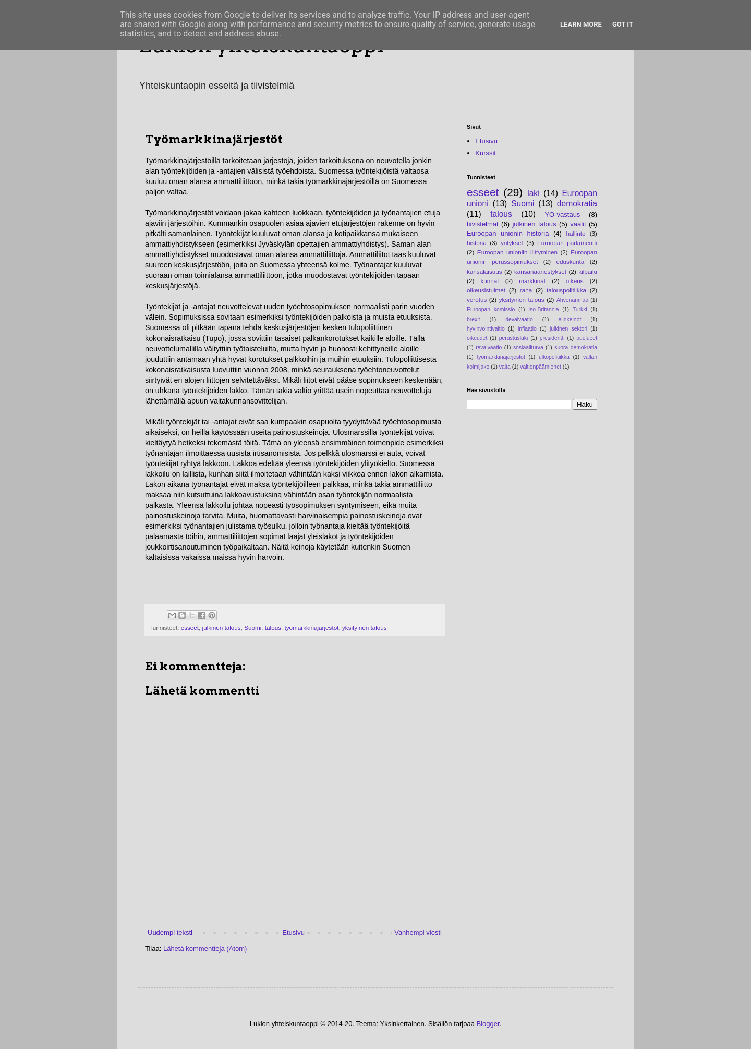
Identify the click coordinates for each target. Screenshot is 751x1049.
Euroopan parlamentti (567, 242)
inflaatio (527, 329)
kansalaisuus (484, 271)
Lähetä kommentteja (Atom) (205, 949)
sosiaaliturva (528, 347)
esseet (190, 627)
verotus (477, 299)
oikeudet (477, 338)
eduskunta (570, 261)
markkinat (532, 280)
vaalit (578, 224)
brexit (473, 319)
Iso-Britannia (543, 309)
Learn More (581, 24)
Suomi (252, 627)
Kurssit (485, 153)
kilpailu (587, 271)
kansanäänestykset (540, 271)
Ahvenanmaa (572, 300)
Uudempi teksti (170, 932)
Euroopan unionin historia (508, 233)
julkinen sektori (568, 329)
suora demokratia (575, 347)
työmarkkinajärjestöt (312, 627)
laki (533, 193)
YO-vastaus (562, 214)
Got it (622, 24)
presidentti (552, 338)
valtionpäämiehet (540, 367)
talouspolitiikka (566, 290)
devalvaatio (519, 319)
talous (273, 627)
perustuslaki (513, 338)
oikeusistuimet (486, 290)
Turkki (580, 309)
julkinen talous (221, 627)
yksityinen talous (364, 627)
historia (477, 242)
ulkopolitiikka (554, 357)
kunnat (490, 280)
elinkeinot (569, 319)
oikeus (575, 280)
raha (526, 290)
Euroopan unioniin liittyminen (517, 252)
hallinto (575, 233)
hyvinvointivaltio (486, 329)
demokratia (577, 203)
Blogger (488, 1024)
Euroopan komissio (491, 309)
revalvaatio (489, 347)
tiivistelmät (483, 224)
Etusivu (293, 932)
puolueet (586, 338)
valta (505, 367)
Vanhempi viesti (418, 932)
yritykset (512, 242)
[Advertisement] (267, 587)
